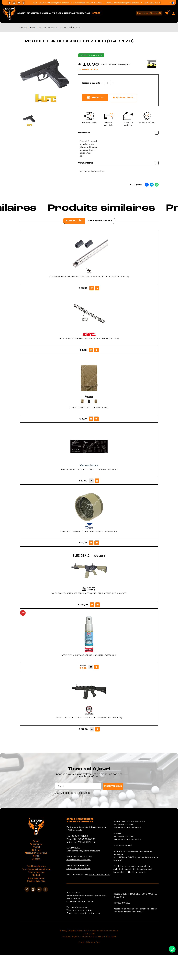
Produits (23, 27)
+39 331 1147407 (86, 910)
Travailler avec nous (36, 881)
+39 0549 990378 (79, 907)
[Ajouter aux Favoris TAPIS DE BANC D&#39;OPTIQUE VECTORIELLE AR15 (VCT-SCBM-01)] (97, 480)
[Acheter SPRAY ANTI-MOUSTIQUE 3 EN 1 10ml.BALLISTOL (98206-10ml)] (91, 667)
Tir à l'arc (57, 13)
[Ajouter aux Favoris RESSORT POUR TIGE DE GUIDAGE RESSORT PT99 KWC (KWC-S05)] (96, 350)
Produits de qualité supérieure (36, 869)
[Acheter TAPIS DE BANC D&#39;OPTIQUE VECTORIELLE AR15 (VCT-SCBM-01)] (91, 480)
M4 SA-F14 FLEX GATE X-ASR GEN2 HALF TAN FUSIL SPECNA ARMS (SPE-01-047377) (89, 593)
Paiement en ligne (36, 872)
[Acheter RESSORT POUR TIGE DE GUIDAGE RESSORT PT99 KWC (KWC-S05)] (91, 350)
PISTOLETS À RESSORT (71, 27)
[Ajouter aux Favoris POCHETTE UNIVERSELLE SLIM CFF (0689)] (96, 419)
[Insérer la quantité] (107, 83)
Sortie (36, 856)
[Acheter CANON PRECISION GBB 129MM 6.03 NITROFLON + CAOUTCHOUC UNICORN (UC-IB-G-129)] (91, 288)
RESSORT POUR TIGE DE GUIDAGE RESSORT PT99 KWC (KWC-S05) (89, 339)
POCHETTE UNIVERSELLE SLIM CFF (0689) (89, 407)
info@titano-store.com (84, 842)
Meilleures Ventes (100, 220)
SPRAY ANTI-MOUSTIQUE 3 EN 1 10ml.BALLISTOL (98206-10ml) (89, 655)
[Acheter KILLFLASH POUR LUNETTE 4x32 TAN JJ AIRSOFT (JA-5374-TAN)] (91, 542)
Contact (36, 875)
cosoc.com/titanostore (99, 874)
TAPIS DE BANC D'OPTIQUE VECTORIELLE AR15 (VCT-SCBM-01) (89, 469)
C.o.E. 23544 (89, 933)
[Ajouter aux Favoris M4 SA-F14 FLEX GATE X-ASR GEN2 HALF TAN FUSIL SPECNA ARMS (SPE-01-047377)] (97, 604)
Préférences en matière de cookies (101, 931)
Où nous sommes (36, 878)
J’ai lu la (73, 793)
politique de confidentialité (77, 793)
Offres (96, 13)
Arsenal (46, 13)
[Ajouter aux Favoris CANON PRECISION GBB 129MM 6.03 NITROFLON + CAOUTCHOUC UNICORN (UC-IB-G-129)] (97, 288)
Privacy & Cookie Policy (71, 931)
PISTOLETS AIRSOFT (48, 27)
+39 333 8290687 (86, 839)
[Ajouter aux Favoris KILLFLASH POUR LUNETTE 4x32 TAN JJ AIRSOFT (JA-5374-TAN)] (96, 542)
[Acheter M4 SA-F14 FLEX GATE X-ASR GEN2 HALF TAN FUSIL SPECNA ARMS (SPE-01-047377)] (92, 604)
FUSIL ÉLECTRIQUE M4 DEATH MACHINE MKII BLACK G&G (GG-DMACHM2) (89, 718)
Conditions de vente (36, 866)
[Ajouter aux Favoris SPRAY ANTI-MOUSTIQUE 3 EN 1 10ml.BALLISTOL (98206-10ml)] (96, 667)
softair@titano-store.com (63, 3)
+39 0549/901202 (79, 836)
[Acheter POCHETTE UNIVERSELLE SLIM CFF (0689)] (91, 419)
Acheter (95, 97)
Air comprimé (34, 13)
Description (118, 133)
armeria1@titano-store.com (87, 913)
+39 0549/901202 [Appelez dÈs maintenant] (98, 3)
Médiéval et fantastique (77, 13)
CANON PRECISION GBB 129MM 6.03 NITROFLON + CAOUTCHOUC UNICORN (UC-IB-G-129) (89, 277)
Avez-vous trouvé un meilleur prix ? (115, 64)
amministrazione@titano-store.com (129, 3)
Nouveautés (74, 220)
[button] (173, 2)
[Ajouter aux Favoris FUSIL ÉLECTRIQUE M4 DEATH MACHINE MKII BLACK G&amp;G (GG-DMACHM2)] (97, 729)
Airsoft (21, 13)
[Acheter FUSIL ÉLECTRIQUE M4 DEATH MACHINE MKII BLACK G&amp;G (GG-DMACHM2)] (92, 729)
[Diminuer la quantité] (101, 83)
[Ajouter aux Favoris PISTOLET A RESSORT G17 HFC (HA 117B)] (123, 97)
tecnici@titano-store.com (79, 860)
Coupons (36, 859)
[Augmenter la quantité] (113, 83)
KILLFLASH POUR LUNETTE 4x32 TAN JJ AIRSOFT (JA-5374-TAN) (89, 531)
